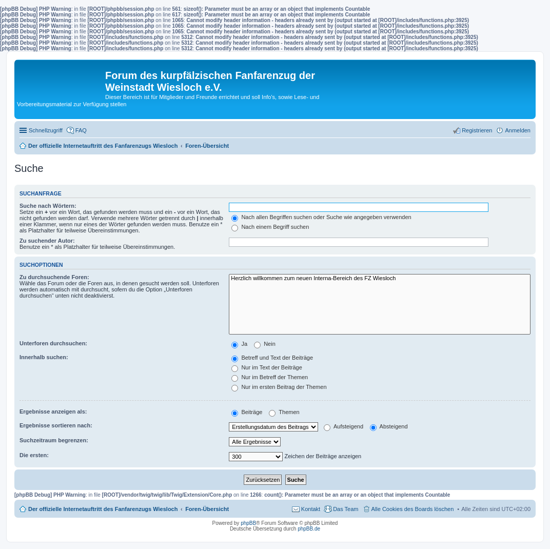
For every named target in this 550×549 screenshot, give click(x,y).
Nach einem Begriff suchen (270, 227)
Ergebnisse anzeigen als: (53, 411)
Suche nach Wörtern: (47, 206)
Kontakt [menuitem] (310, 509)
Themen (284, 412)
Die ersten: (34, 455)
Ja (239, 344)
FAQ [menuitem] (81, 130)
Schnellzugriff (46, 130)
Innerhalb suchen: (43, 357)
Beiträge (246, 412)
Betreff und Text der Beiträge (272, 358)
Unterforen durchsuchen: (53, 343)
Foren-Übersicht (207, 509)
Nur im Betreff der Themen (269, 377)
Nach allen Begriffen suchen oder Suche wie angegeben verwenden (321, 217)
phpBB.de (309, 529)
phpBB (248, 523)
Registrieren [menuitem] (477, 130)
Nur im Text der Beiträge (266, 367)
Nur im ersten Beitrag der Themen (278, 387)
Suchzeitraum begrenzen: (53, 440)
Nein (265, 344)
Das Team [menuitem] (345, 509)
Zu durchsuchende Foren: (54, 277)
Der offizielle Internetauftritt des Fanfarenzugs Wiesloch (103, 509)
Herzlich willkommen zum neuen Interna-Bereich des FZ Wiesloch (379, 278)
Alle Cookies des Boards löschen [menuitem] (412, 509)
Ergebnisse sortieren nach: (55, 425)
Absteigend (389, 426)
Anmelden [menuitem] (518, 130)
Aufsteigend (343, 426)
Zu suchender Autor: (47, 241)
